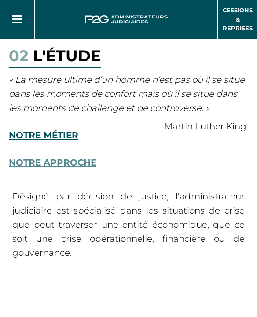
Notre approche (52, 162)
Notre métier (43, 135)
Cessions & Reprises (238, 19)
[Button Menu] (17, 19)
